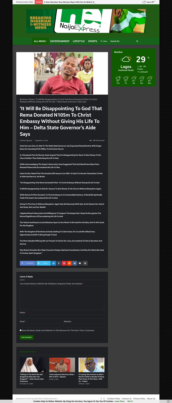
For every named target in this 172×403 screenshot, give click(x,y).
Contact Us (127, 399)
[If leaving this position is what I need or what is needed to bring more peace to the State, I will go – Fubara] (91, 365)
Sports (92, 41)
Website (67, 321)
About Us (151, 399)
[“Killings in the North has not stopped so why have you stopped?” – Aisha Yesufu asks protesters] (33, 365)
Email (23, 321)
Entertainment (60, 41)
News (31, 99)
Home (23, 99)
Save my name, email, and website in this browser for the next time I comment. (58, 330)
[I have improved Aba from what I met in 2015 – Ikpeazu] (62, 365)
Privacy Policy (139, 399)
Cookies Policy (113, 399)
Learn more (120, 401)
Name (23, 312)
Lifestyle (79, 41)
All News (40, 41)
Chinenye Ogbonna (26, 140)
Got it (130, 401)
